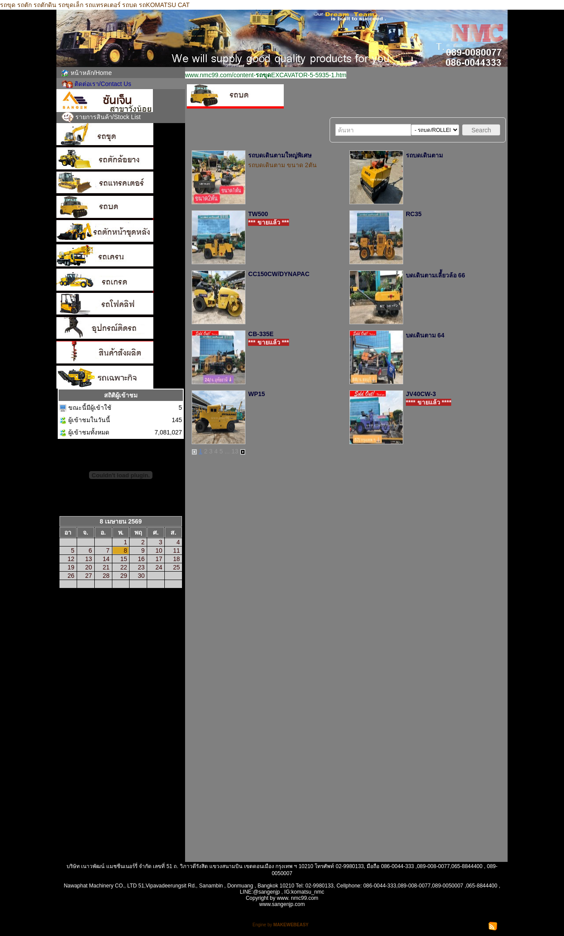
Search (481, 130)
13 (234, 451)
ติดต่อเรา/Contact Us (102, 83)
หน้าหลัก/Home (91, 72)
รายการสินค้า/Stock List (108, 116)
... (227, 451)
